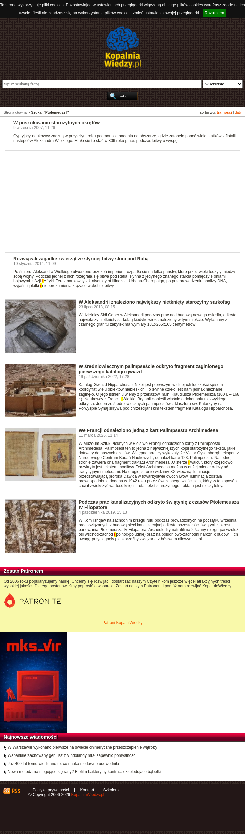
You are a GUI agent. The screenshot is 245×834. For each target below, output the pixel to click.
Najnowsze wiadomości (31, 737)
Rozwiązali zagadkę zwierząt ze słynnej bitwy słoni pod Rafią (81, 258)
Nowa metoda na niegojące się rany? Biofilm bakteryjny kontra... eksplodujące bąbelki (84, 771)
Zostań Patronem (23, 571)
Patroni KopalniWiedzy (122, 622)
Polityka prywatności (51, 790)
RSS (15, 791)
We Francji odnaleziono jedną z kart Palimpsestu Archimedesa (148, 430)
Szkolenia (112, 790)
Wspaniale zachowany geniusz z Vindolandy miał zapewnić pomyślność (71, 755)
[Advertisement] (125, 201)
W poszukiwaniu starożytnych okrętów (56, 122)
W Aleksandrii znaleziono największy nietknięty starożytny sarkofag (154, 302)
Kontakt (87, 790)
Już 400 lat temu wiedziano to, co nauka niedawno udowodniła (63, 763)
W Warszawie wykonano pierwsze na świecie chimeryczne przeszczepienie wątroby (82, 747)
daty (238, 112)
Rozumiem (214, 13)
